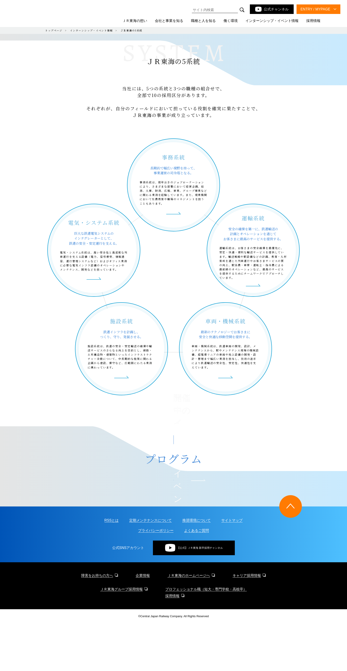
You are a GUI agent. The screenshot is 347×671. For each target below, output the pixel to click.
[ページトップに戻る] (290, 554)
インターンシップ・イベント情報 (91, 30)
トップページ (53, 30)
